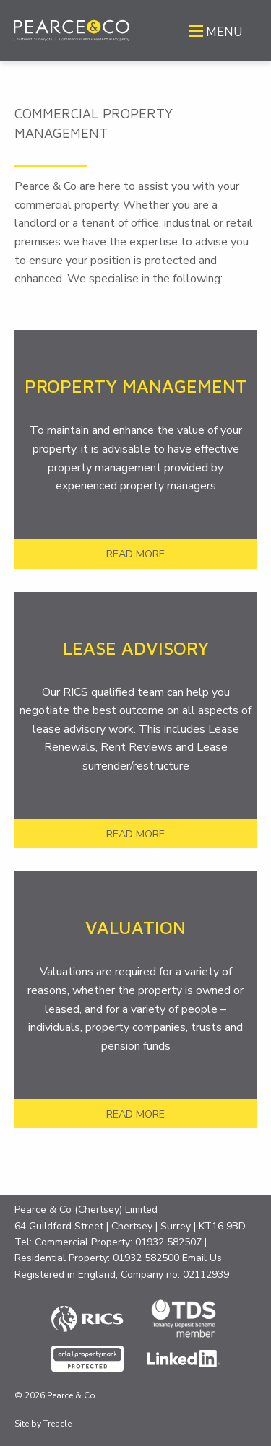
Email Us (202, 1258)
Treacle (57, 1423)
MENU (224, 32)
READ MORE (135, 553)
